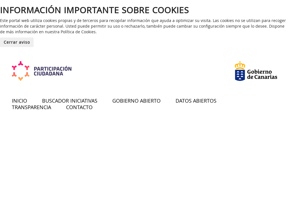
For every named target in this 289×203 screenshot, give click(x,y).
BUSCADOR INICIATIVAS (69, 100)
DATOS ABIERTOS (196, 100)
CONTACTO (79, 107)
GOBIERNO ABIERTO (136, 100)
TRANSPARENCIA (31, 107)
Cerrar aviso (17, 42)
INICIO (19, 100)
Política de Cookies (78, 31)
